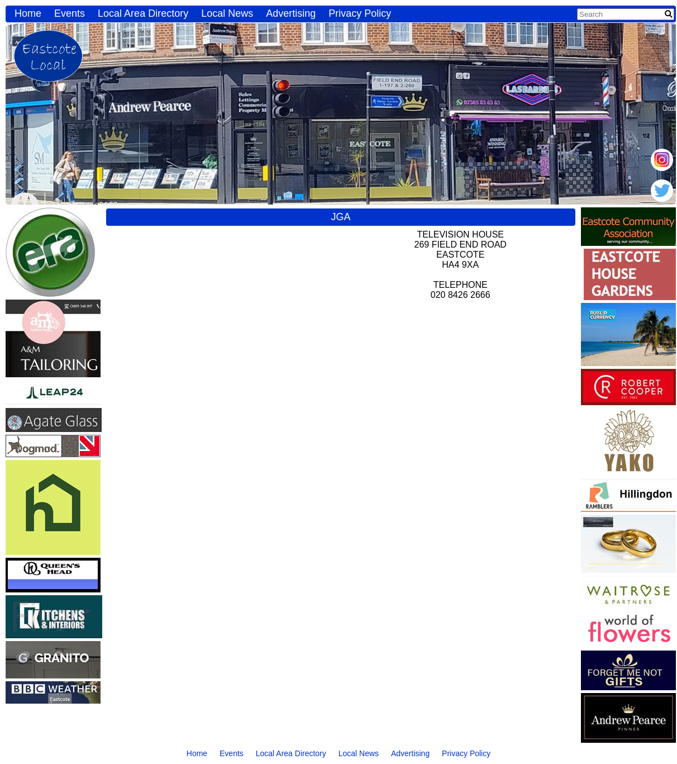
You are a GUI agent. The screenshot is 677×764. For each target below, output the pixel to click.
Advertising (291, 13)
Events (69, 13)
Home (28, 13)
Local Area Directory (143, 13)
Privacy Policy (359, 13)
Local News (227, 13)
